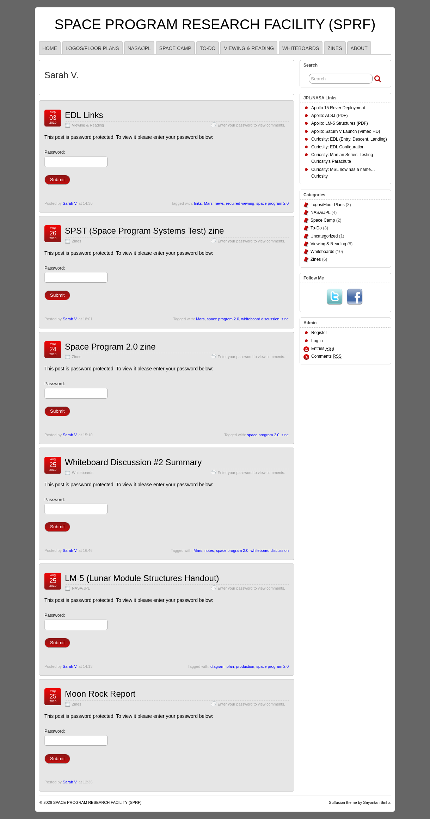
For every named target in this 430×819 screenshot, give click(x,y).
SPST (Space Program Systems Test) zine (144, 230)
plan (230, 666)
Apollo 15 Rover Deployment (338, 107)
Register (319, 332)
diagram (217, 666)
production (245, 666)
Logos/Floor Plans (92, 48)
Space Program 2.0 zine (110, 346)
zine (285, 319)
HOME (49, 48)
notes (209, 550)
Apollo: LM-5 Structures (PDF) (339, 123)
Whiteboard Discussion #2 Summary (133, 462)
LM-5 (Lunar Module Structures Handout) (142, 578)
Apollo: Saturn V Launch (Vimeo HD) (345, 131)
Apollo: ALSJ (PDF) (329, 115)
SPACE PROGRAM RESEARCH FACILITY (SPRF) (215, 24)
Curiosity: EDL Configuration (337, 146)
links (198, 203)
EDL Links (84, 115)
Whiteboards (300, 48)
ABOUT (359, 48)
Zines (334, 48)
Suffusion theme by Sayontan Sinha (360, 802)
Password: (76, 158)
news (219, 203)
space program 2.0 (272, 203)
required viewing (240, 203)
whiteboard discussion (260, 319)
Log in (317, 340)
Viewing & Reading (249, 48)
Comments (326, 356)
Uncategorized (324, 236)
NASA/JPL (139, 48)
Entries (322, 348)
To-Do (208, 48)
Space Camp (175, 48)
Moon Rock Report (100, 693)
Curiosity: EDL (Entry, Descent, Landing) (349, 139)
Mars (208, 203)
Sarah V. (70, 203)
